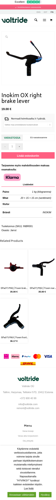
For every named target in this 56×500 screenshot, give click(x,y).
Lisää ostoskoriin (28, 155)
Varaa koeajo (28, 431)
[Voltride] (23, 20)
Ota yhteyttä (28, 441)
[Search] (35, 20)
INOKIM (47, 212)
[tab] (28, 185)
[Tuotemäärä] (12, 146)
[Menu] (44, 20)
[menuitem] (35, 20)
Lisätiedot (28, 184)
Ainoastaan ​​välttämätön (21, 495)
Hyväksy (45, 495)
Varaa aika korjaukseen (28, 436)
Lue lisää (28, 488)
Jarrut (13, 230)
